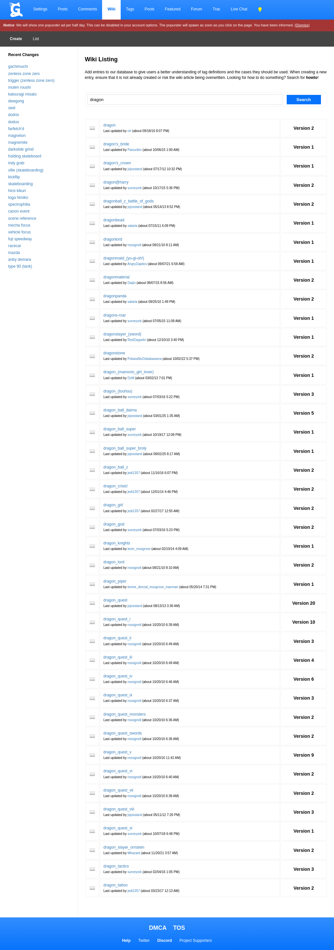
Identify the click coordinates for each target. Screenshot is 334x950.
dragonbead (113, 220)
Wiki (111, 9)
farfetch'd (16, 128)
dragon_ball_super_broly (124, 448)
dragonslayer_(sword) (122, 334)
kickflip (14, 177)
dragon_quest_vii (118, 790)
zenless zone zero (24, 73)
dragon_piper (115, 581)
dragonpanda (115, 296)
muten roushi (19, 87)
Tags (130, 9)
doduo (13, 122)
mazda (14, 252)
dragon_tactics (116, 866)
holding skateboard (24, 156)
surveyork (135, 188)
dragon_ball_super (119, 429)
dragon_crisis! (115, 486)
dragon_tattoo (115, 885)
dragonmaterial (116, 277)
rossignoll (134, 245)
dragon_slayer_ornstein (123, 847)
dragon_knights (116, 543)
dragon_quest (115, 600)
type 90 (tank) (20, 266)
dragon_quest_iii (117, 657)
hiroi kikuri (17, 190)
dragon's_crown (117, 163)
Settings (40, 9)
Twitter (144, 940)
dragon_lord (113, 562)
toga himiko (18, 197)
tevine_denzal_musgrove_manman (153, 587)
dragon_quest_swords (122, 733)
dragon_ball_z (115, 467)
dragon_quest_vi (117, 771)
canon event (18, 211)
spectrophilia (19, 204)
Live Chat (239, 9)
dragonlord (112, 239)
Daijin (132, 283)
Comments (87, 9)
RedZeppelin (137, 340)
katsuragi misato (22, 94)
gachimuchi (18, 66)
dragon (109, 125)
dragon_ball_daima (120, 410)
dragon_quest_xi (117, 828)
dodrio (13, 114)
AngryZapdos (136, 264)
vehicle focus (19, 232)
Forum (196, 9)
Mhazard (134, 853)
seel (11, 108)
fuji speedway (20, 239)
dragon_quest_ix (117, 695)
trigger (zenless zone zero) (31, 80)
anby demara (19, 259)
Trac (216, 9)
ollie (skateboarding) (25, 170)
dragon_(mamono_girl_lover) (128, 372)
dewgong (16, 101)
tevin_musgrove (139, 549)
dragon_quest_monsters (124, 714)
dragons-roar (114, 315)
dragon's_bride (116, 144)
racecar (14, 246)
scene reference (22, 218)
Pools (149, 9)
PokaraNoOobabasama (145, 359)
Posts (63, 9)
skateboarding (20, 184)
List (36, 39)
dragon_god (113, 524)
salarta (132, 226)
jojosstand (135, 169)
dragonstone (114, 353)
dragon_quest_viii (118, 809)
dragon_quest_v (117, 752)
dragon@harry (116, 182)
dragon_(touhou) (117, 391)
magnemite (17, 142)
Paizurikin (135, 150)
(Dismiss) (302, 25)
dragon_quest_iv (117, 676)
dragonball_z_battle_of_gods (128, 201)
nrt (129, 131)
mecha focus (19, 225)
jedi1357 (134, 473)
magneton (16, 135)
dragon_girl (113, 505)
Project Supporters (195, 940)
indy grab (16, 163)
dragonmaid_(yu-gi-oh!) (123, 258)
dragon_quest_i (116, 619)
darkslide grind (21, 149)
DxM (131, 378)
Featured (172, 9)
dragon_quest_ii (117, 638)
